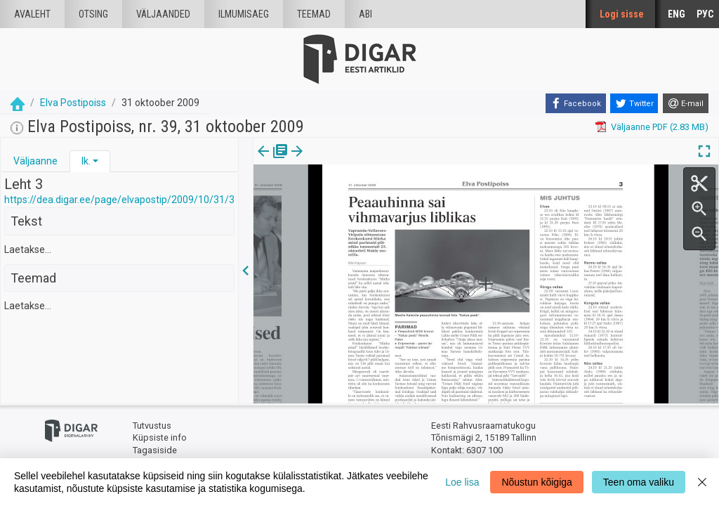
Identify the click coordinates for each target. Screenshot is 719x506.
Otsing (93, 14)
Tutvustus (152, 425)
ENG (676, 14)
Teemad (314, 14)
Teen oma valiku (638, 482)
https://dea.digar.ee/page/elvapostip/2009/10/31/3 (119, 199)
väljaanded (163, 14)
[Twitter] (634, 103)
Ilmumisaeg (243, 14)
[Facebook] (576, 103)
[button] (95, 161)
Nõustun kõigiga (536, 482)
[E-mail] (685, 103)
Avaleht (32, 14)
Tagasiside (155, 450)
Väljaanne (35, 161)
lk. (86, 161)
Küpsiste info (160, 437)
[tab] (35, 161)
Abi (365, 14)
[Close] (702, 482)
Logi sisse (622, 14)
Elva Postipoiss (73, 102)
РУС (705, 14)
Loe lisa (462, 482)
